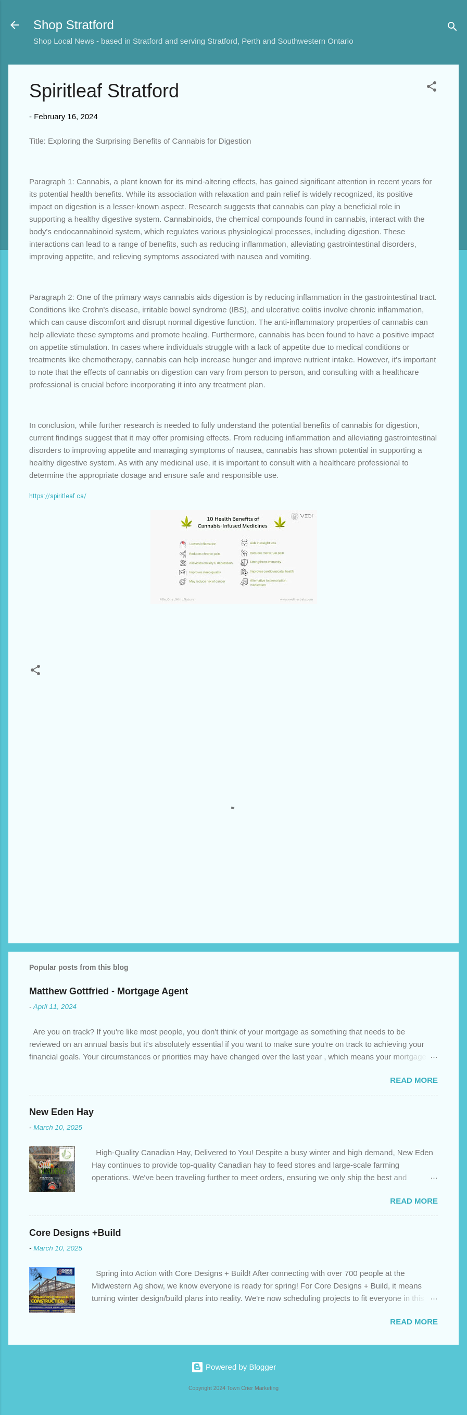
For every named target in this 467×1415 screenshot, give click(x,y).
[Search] (452, 28)
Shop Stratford (73, 25)
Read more (414, 1080)
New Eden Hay (61, 1112)
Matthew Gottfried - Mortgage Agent (108, 991)
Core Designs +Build (75, 1233)
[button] (431, 88)
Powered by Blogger (233, 1366)
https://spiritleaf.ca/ (57, 496)
